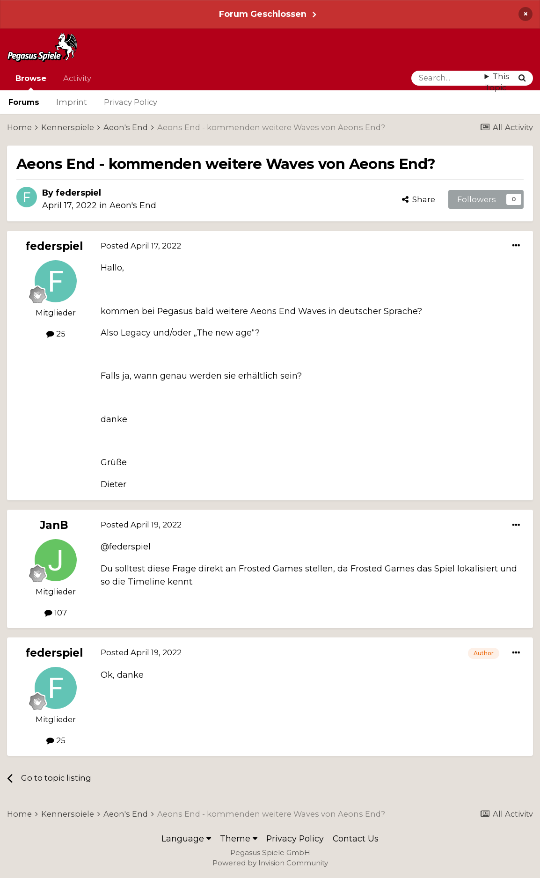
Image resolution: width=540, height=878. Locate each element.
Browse (30, 81)
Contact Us (356, 838)
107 (55, 612)
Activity (77, 78)
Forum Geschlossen (262, 14)
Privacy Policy (130, 102)
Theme (238, 838)
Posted (141, 245)
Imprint (71, 102)
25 (56, 333)
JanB (54, 525)
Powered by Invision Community (270, 862)
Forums (23, 102)
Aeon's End (132, 205)
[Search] (448, 78)
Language (186, 838)
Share (418, 199)
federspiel (78, 193)
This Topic (497, 82)
